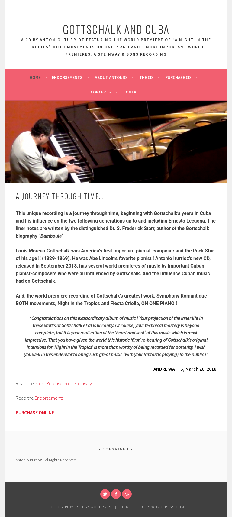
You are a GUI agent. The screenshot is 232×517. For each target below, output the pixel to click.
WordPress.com (168, 507)
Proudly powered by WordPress (80, 507)
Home (35, 77)
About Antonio (111, 77)
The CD (146, 77)
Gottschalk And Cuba (116, 29)
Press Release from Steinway (63, 383)
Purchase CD (178, 77)
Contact (132, 92)
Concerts (101, 92)
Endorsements (67, 77)
